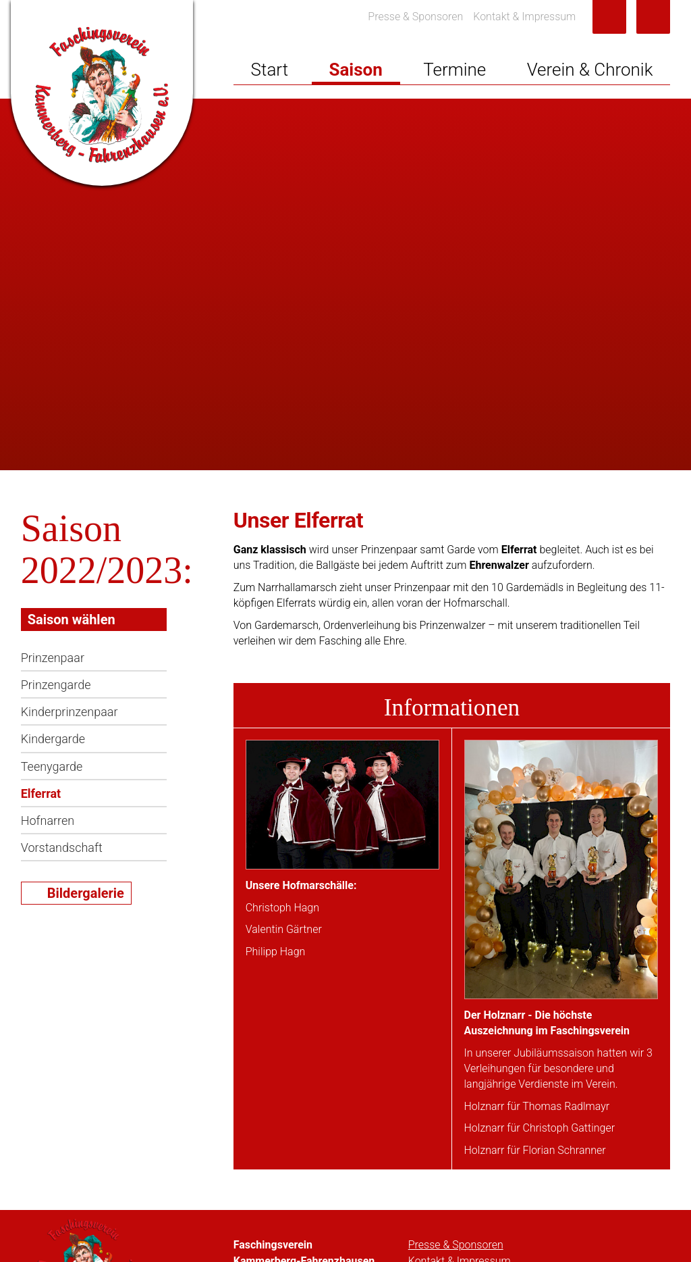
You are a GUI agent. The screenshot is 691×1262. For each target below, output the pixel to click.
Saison (355, 69)
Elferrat (41, 793)
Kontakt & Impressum (524, 16)
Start (269, 69)
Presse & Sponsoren (415, 16)
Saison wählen (71, 619)
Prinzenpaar (52, 658)
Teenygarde (52, 766)
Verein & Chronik (590, 69)
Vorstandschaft (62, 847)
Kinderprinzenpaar (69, 712)
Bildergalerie (85, 893)
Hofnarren (47, 820)
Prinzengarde (56, 685)
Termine (454, 69)
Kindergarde (53, 739)
